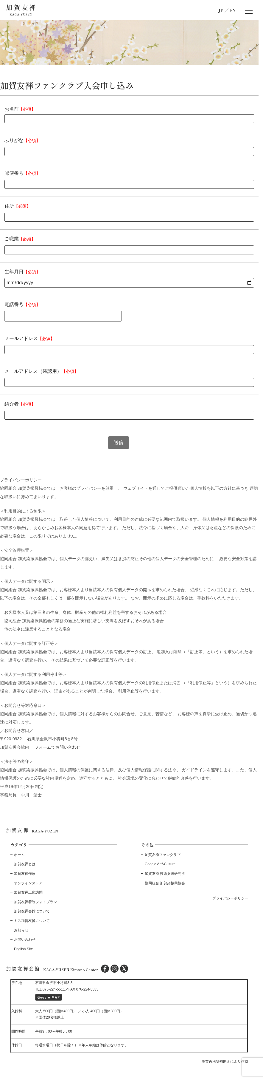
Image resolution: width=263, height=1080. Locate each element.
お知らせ (21, 930)
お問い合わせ (24, 939)
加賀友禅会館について (32, 911)
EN (232, 10)
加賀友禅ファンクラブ (162, 855)
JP (220, 10)
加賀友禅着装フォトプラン (35, 902)
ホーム (19, 855)
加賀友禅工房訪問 (28, 892)
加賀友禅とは (24, 864)
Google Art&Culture (160, 864)
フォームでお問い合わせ (57, 747)
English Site (23, 949)
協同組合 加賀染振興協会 (165, 883)
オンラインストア (28, 883)
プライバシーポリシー (230, 898)
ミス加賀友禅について (32, 921)
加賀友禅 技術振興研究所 (165, 874)
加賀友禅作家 (24, 874)
